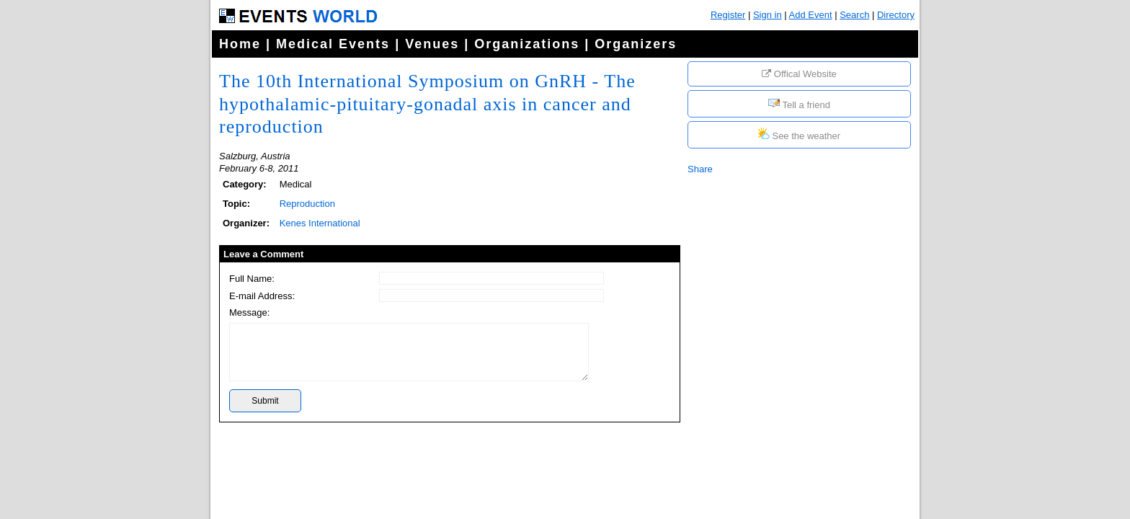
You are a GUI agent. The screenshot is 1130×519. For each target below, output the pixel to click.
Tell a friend (799, 103)
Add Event (810, 14)
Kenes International (320, 223)
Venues (432, 44)
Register (728, 14)
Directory (896, 14)
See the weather (799, 134)
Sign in (767, 14)
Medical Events (333, 44)
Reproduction (307, 203)
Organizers (636, 44)
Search (854, 14)
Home (240, 44)
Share (700, 169)
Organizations (526, 44)
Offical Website (799, 73)
